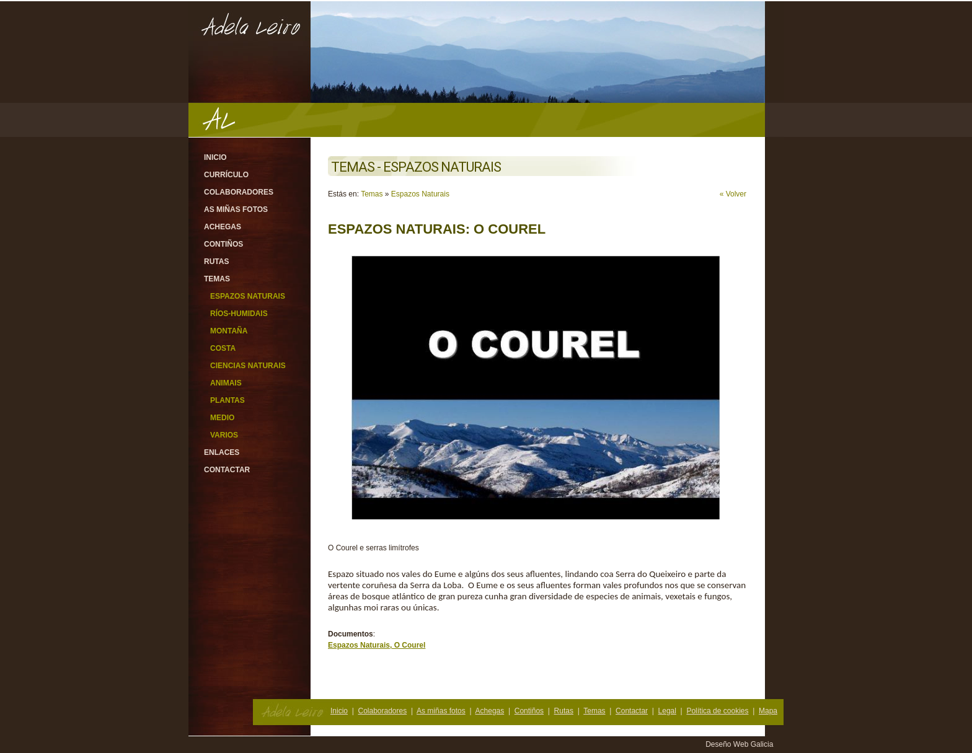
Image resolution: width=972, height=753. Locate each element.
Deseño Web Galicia (740, 744)
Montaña (228, 331)
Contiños (223, 244)
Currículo (226, 174)
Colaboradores (238, 192)
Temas (217, 279)
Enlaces (221, 452)
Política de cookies (717, 711)
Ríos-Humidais (239, 313)
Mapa (768, 711)
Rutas (216, 261)
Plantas (227, 400)
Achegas (222, 226)
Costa (223, 348)
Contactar (227, 469)
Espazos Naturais (247, 296)
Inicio (215, 157)
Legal (667, 711)
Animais (226, 383)
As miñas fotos (236, 209)
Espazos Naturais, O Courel (376, 645)
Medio (222, 417)
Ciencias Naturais (248, 365)
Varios (224, 435)
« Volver (733, 194)
